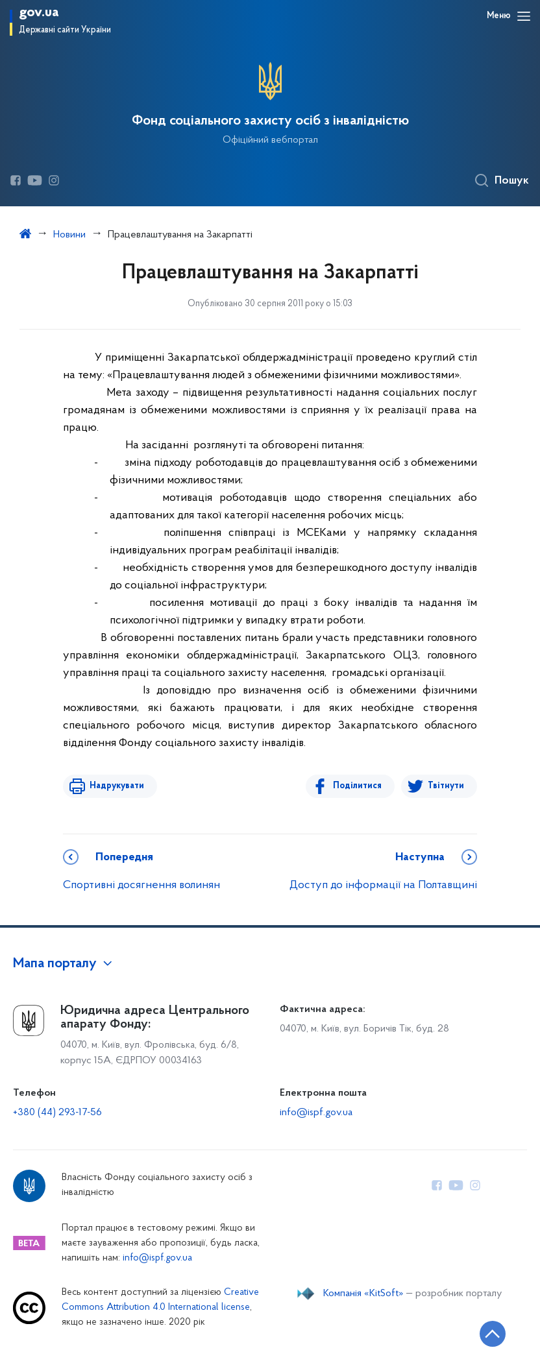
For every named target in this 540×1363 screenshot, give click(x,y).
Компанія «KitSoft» (363, 1293)
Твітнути (446, 786)
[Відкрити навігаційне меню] (523, 16)
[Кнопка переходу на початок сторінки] (491, 1334)
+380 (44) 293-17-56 (57, 1112)
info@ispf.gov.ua (316, 1112)
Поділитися (358, 786)
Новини (69, 235)
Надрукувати (116, 786)
